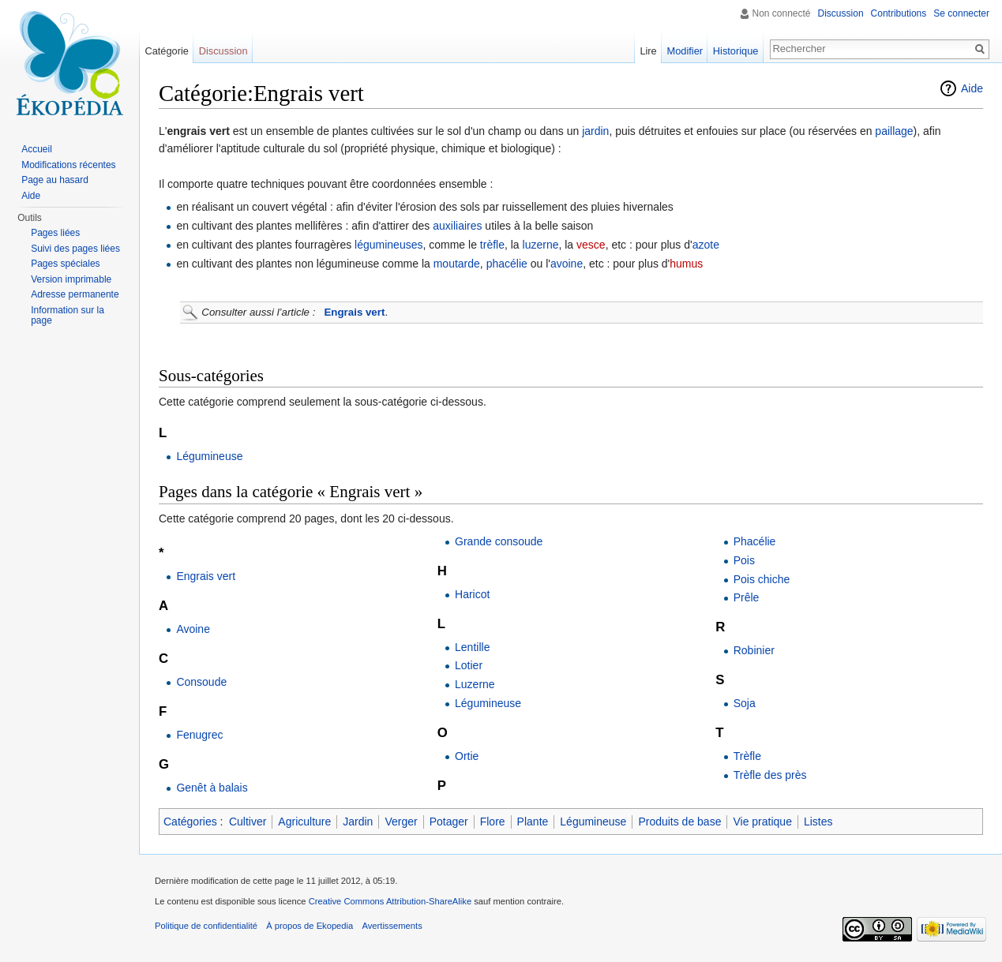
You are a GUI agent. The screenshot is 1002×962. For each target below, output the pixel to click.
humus (686, 263)
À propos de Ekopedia (309, 925)
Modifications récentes (68, 164)
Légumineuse (209, 456)
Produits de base (679, 821)
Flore (492, 821)
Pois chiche (762, 579)
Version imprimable (71, 279)
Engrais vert (355, 312)
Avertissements (392, 925)
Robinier (754, 650)
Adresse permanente (74, 294)
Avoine (193, 629)
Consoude (201, 682)
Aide (972, 88)
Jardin (358, 821)
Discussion (841, 13)
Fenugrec (199, 734)
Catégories (190, 821)
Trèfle (747, 756)
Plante (533, 821)
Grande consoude (498, 541)
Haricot (472, 594)
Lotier (468, 665)
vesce (591, 244)
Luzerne (475, 684)
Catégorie (166, 51)
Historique (736, 51)
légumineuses (388, 244)
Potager (449, 821)
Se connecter (961, 13)
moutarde (456, 263)
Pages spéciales (65, 263)
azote (705, 244)
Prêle (747, 597)
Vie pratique (762, 821)
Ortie (466, 756)
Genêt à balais (211, 787)
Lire (648, 51)
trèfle (492, 244)
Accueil (36, 149)
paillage (894, 131)
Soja (745, 703)
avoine (566, 263)
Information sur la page (67, 316)
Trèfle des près (770, 775)
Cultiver (247, 821)
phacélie (506, 263)
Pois (744, 560)
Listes (818, 821)
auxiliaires (457, 225)
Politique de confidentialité (206, 925)
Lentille (472, 647)
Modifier (685, 51)
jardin (595, 131)
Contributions (899, 13)
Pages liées (55, 232)
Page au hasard (54, 179)
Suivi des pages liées (75, 248)
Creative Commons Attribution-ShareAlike (390, 901)
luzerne (541, 244)
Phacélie (755, 541)
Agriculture (304, 821)
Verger (401, 821)
